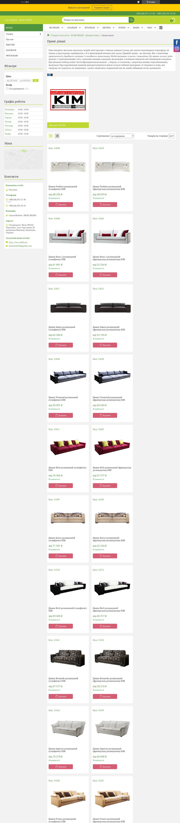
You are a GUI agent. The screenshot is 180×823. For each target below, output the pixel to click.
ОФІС (149, 27)
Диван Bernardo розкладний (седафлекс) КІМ (150, 468)
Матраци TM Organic (16, 791)
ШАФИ (136, 27)
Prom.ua (103, 818)
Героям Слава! (102, 7)
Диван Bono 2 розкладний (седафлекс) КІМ (149, 187)
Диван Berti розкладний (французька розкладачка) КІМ (108, 468)
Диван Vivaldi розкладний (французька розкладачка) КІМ (152, 679)
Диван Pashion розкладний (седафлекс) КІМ (63, 187)
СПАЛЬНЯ (72, 27)
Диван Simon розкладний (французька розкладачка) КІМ (152, 258)
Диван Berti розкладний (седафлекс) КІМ (68, 468)
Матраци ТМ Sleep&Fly (18, 787)
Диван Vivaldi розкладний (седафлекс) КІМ (106, 679)
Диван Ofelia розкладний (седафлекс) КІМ (149, 609)
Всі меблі (54, 27)
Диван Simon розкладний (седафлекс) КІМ (105, 258)
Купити (62, 204)
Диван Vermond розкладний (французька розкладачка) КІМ (108, 328)
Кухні (96, 779)
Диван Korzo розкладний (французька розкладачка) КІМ (152, 398)
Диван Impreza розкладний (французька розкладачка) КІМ (152, 539)
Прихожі (98, 795)
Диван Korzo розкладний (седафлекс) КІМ (105, 398)
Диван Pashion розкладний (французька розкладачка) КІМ (108, 187)
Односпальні (56, 779)
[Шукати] (131, 18)
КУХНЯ (122, 27)
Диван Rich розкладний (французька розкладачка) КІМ (65, 398)
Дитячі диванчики (146, 795)
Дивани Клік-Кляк (146, 783)
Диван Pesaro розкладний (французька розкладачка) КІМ (108, 609)
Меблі (97, 787)
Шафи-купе (99, 783)
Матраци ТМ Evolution (17, 795)
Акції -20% (11, 779)
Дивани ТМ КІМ (57, 125)
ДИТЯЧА (107, 27)
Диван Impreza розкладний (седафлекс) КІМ (106, 539)
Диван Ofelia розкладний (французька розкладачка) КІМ (65, 679)
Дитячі (53, 795)
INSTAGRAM (12, 55)
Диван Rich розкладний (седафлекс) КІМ (155, 328)
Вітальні (98, 791)
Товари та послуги (60, 35)
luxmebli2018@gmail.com (20, 246)
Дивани (141, 779)
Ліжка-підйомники (59, 791)
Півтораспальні (57, 783)
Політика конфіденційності (113, 820)
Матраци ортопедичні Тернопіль (22, 783)
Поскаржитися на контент (90, 820)
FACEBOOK (11, 50)
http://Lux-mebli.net (18, 242)
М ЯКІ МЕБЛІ (77, 35)
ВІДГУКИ (10, 44)
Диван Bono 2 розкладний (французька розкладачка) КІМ (65, 258)
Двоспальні (55, 787)
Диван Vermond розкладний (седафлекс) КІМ (63, 328)
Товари (9, 33)
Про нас (10, 39)
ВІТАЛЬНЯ (90, 27)
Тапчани (142, 791)
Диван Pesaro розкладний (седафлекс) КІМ (62, 609)
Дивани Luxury (93, 35)
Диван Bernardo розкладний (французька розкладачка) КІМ (65, 539)
